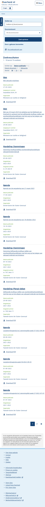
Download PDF (11, 102)
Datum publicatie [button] (20, 66)
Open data (9, 483)
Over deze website (12, 453)
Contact (8, 455)
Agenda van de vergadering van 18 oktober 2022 (19, 220)
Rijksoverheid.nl (11, 495)
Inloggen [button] (5, 8)
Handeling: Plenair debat (14, 289)
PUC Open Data (11, 487)
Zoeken (8, 462)
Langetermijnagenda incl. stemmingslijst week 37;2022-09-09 (23, 331)
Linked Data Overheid (13, 485)
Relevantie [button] (24, 68)
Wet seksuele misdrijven (11, 81)
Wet (5, 77)
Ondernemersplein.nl (13, 498)
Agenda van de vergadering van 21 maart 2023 (18, 188)
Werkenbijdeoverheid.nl (13, 500)
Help (7, 460)
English (8, 457)
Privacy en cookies (12, 470)
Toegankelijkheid (11, 472)
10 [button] (12, 70)
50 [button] (21, 70)
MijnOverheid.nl (11, 493)
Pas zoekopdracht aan (15, 49)
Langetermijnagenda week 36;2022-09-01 (17, 362)
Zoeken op (8, 21)
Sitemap (8, 475)
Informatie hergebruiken (14, 468)
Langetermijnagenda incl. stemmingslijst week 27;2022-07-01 (23, 393)
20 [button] (16, 70)
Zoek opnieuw (23, 39)
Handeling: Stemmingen (14, 146)
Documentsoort (10, 29)
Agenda (6, 185)
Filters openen (1, 21)
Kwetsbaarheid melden (13, 477)
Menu (40, 3)
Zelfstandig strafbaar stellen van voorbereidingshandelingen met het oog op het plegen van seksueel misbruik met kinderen (24, 293)
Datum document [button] (10, 68)
